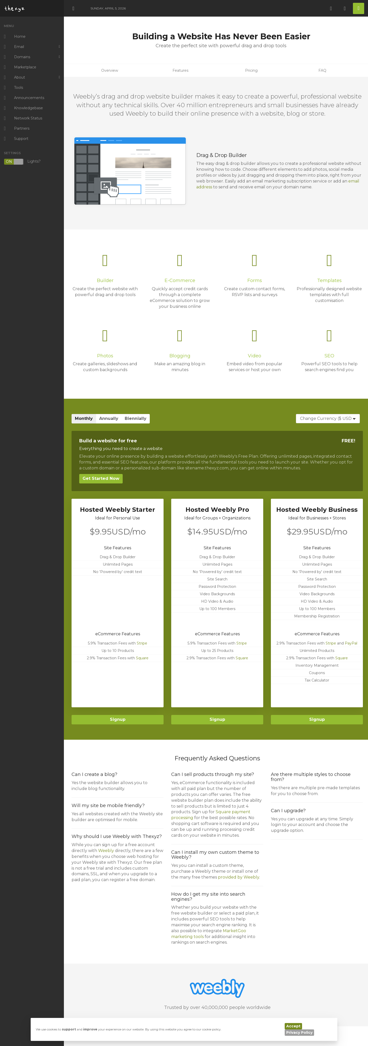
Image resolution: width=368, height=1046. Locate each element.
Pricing (251, 70)
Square (142, 658)
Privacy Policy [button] (299, 1032)
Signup (117, 719)
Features (180, 70)
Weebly (106, 850)
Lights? (22, 162)
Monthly (84, 418)
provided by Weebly (238, 877)
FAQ (322, 70)
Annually (108, 418)
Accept (293, 1026)
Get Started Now (101, 478)
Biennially (135, 418)
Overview (109, 70)
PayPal (351, 643)
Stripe (142, 643)
